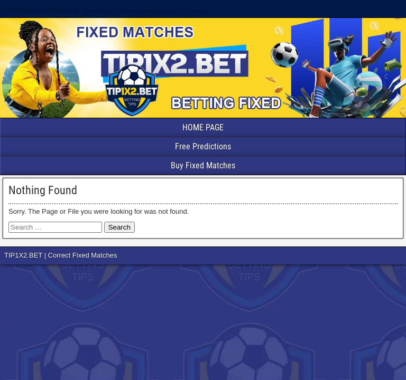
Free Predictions (203, 146)
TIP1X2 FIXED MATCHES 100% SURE (40, 11)
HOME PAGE (203, 127)
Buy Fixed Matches (203, 165)
